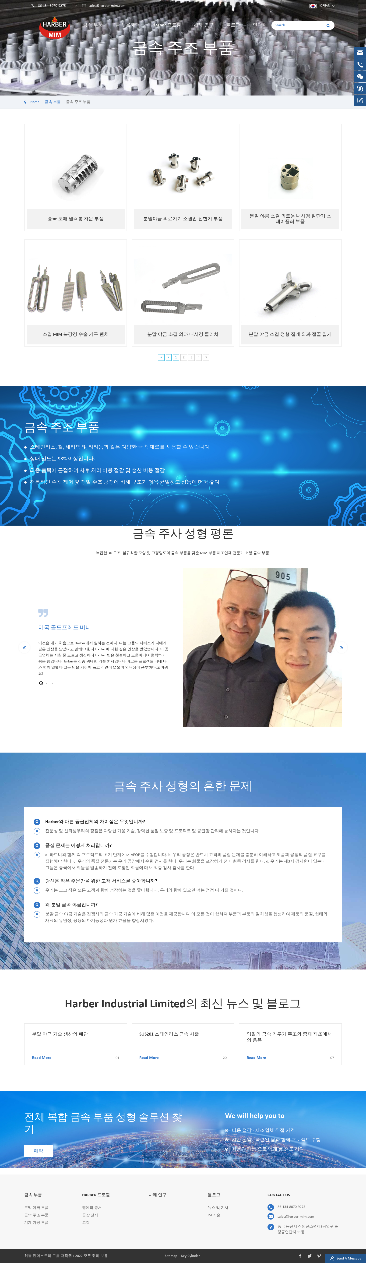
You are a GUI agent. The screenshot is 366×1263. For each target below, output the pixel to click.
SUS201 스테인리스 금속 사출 (169, 1034)
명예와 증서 (92, 1208)
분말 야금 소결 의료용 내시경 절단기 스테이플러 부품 (290, 219)
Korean (324, 5)
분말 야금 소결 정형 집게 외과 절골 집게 (290, 334)
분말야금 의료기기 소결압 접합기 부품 (183, 219)
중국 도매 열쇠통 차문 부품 (76, 219)
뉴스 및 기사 (218, 1208)
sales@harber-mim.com (107, 6)
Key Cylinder (190, 1256)
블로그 (233, 29)
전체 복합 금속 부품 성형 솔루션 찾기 (103, 1124)
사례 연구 (204, 29)
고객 (86, 1223)
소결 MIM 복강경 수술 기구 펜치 (75, 334)
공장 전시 (90, 1215)
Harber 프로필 (166, 29)
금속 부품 (93, 29)
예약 (38, 1151)
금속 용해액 (127, 29)
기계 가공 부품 (36, 1223)
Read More (75, 1058)
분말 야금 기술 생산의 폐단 (60, 1034)
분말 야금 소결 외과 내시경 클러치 (182, 334)
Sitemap (171, 1256)
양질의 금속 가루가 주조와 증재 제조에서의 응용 (289, 1037)
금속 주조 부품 (78, 102)
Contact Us (278, 1195)
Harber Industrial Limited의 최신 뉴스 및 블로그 (183, 1004)
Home (34, 102)
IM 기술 (214, 1215)
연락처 (260, 29)
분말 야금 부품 (36, 1208)
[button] (41, 683)
